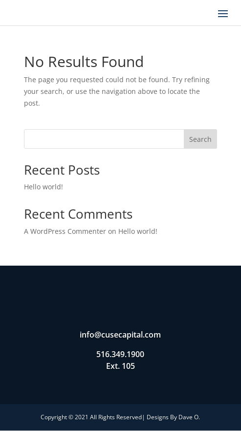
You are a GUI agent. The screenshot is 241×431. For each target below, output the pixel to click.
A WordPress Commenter (65, 231)
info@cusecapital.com (120, 334)
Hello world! (43, 186)
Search (200, 139)
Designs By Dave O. (173, 417)
